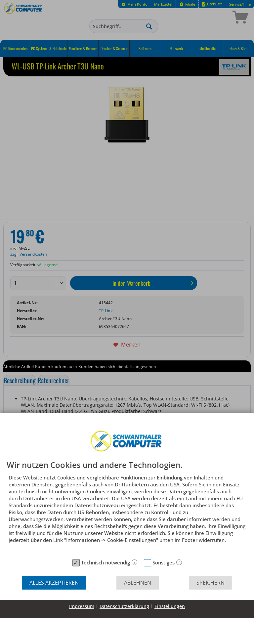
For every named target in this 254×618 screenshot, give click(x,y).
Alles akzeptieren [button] (54, 582)
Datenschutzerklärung (124, 606)
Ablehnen (137, 582)
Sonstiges (163, 562)
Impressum (81, 606)
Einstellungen (169, 606)
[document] (127, 508)
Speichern (210, 582)
